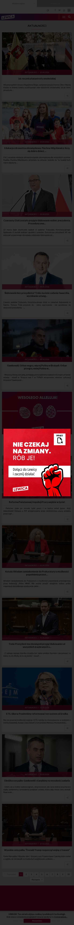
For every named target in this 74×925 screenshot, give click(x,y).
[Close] (68, 431)
